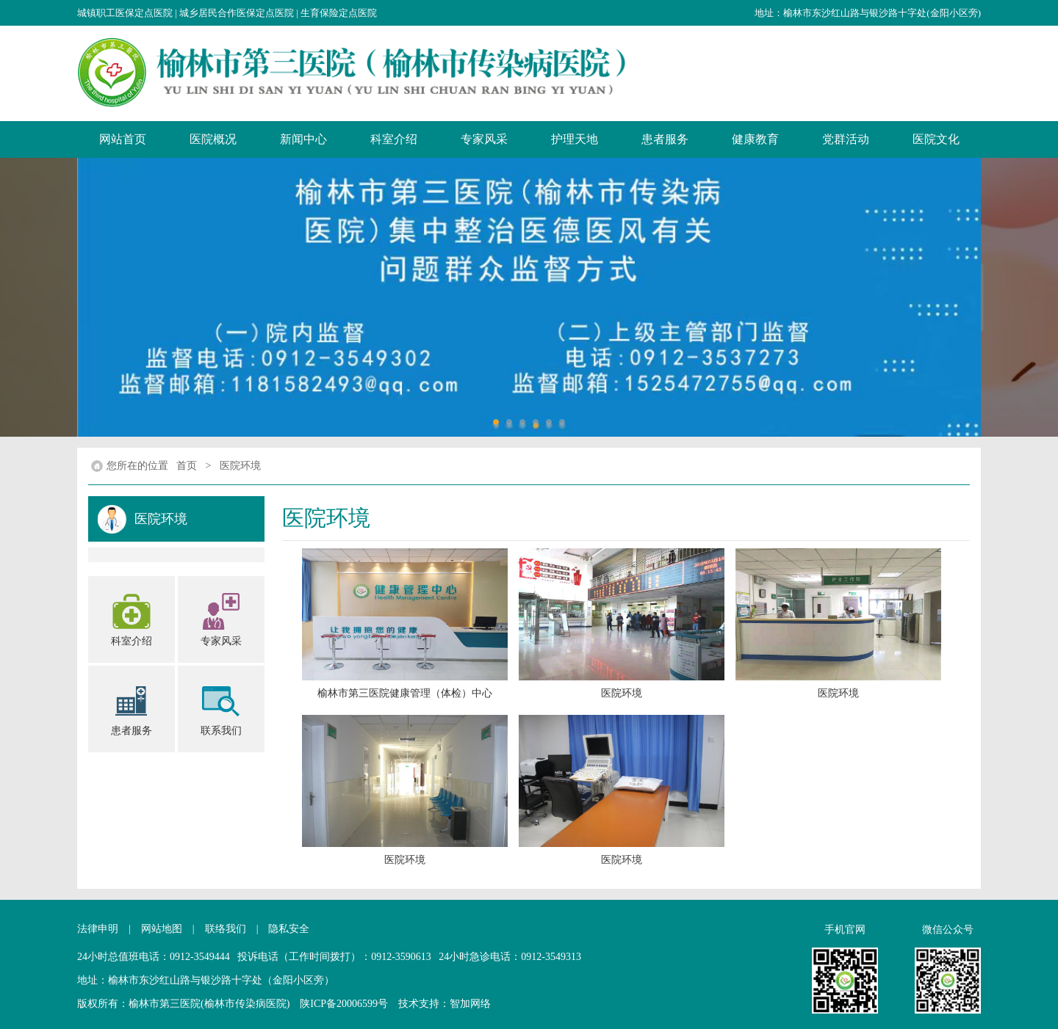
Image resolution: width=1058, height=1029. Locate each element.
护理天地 (574, 139)
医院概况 (213, 139)
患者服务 (664, 139)
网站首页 (122, 139)
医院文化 (936, 139)
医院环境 (240, 465)
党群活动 (845, 139)
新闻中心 (303, 139)
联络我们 (225, 928)
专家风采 (484, 139)
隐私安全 (288, 928)
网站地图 (161, 928)
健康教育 (755, 139)
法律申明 (97, 928)
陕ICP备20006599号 (344, 1003)
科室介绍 (393, 139)
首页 (186, 465)
